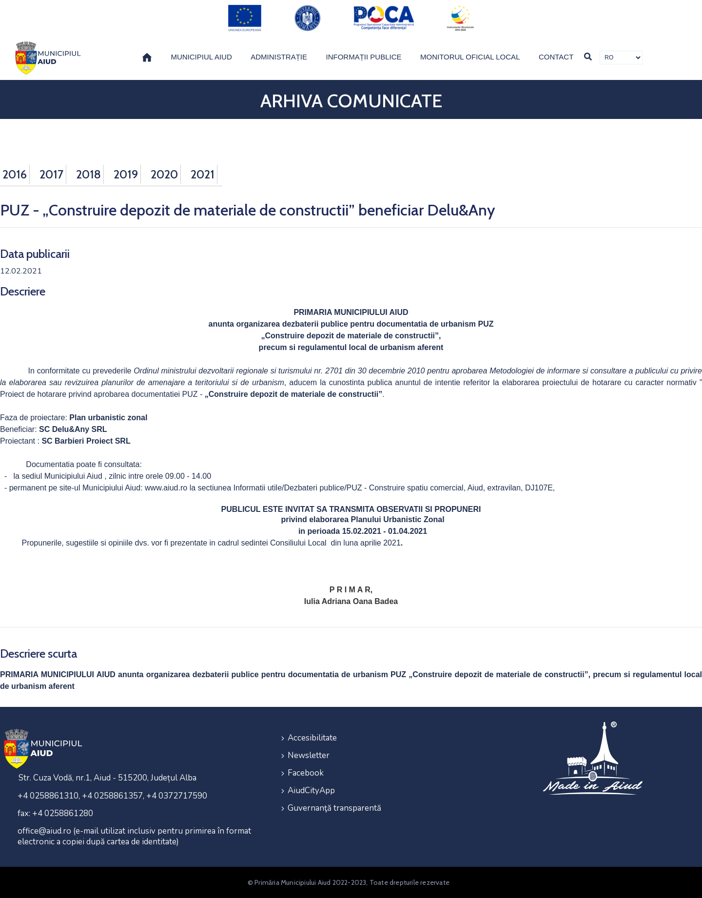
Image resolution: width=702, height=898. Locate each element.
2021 (202, 174)
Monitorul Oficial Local (470, 57)
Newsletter (309, 755)
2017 (51, 174)
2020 (164, 174)
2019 (126, 174)
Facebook (306, 773)
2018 (88, 174)
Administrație (279, 57)
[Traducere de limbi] (621, 57)
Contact (556, 57)
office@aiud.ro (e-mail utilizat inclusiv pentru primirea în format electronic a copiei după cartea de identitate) (134, 836)
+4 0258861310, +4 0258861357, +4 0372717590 (112, 795)
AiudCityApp (311, 790)
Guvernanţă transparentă (334, 808)
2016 (14, 174)
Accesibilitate (312, 737)
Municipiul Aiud (201, 57)
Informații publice (364, 57)
